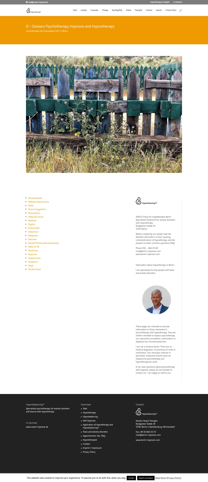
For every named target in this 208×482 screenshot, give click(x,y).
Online (128, 10)
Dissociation (34, 213)
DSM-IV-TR (33, 247)
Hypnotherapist (90, 439)
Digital (31, 224)
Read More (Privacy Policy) (168, 478)
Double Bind (34, 269)
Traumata (94, 10)
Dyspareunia (34, 258)
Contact (149, 10)
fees (160, 237)
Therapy (105, 10)
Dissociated (33, 228)
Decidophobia (35, 198)
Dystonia (32, 254)
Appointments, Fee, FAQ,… (95, 435)
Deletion (32, 220)
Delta (31, 205)
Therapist (138, 10)
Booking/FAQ (117, 10)
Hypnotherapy (89, 412)
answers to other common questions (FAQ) (155, 243)
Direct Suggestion (37, 209)
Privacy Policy (171, 10)
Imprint (159, 10)
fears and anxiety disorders (155, 271)
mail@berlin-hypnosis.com (148, 251)
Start (75, 10)
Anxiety (84, 10)
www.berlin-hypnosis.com (148, 254)
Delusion (32, 239)
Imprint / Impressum (92, 448)
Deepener (33, 235)
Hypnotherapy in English (159, 2)
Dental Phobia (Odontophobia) (43, 243)
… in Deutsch (177, 2)
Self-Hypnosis (89, 420)
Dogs (30, 265)
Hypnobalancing (90, 416)
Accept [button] (131, 478)
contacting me (149, 234)
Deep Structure (35, 217)
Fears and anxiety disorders (95, 431)
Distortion (33, 232)
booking (166, 237)
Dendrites (33, 250)
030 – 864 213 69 (150, 248)
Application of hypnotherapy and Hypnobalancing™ (98, 426)
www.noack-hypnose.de (37, 426)
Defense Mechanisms (38, 202)
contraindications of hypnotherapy (151, 240)
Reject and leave (146, 478)
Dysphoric (33, 262)
